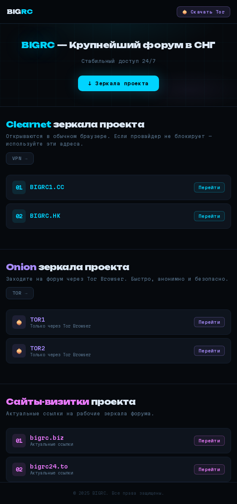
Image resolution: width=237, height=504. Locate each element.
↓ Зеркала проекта (118, 83)
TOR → (19, 292)
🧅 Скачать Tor (203, 11)
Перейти (209, 187)
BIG (20, 12)
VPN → (19, 158)
